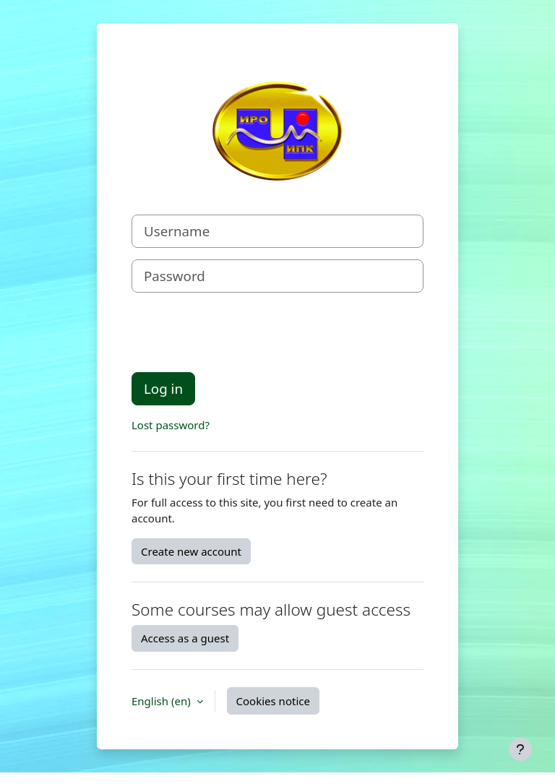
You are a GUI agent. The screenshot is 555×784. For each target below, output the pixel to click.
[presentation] (241, 332)
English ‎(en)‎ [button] (163, 701)
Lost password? (171, 425)
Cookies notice (273, 701)
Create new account (191, 551)
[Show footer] (520, 749)
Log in (163, 388)
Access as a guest (185, 638)
